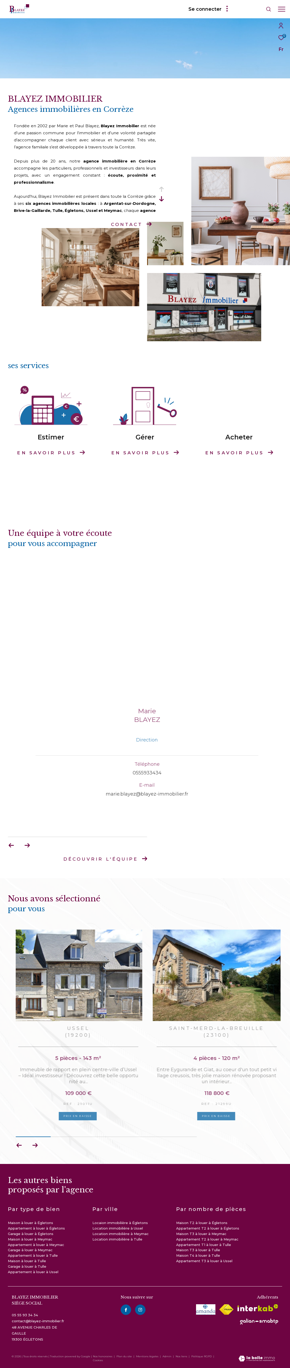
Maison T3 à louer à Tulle (198, 1250)
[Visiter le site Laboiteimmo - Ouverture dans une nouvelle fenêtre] (256, 1359)
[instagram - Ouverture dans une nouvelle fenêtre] (140, 1310)
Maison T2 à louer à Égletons (201, 1223)
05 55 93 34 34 (25, 1315)
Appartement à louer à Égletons (36, 1228)
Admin (167, 1356)
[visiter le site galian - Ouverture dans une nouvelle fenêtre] (259, 1321)
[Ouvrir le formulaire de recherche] (253, 9)
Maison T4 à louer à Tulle (198, 1255)
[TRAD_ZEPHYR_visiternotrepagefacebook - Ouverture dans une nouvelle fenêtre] (126, 1310)
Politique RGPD (201, 1356)
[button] (34, 1145)
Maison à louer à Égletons (30, 1223)
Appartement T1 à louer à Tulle (203, 1245)
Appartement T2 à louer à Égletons (207, 1228)
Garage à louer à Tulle (27, 1266)
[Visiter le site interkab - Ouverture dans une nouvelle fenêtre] (257, 1307)
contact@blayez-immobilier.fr (38, 1321)
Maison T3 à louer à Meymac (201, 1234)
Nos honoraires (102, 1356)
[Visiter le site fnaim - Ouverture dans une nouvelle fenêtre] (226, 1309)
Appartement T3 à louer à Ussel (204, 1261)
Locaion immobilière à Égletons (120, 1223)
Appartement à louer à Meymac (36, 1245)
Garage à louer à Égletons (30, 1234)
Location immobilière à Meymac (120, 1234)
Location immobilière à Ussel (117, 1228)
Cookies (98, 1360)
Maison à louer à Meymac (30, 1239)
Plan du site (124, 1356)
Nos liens (182, 1356)
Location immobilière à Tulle (117, 1239)
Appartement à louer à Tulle (33, 1255)
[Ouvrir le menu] (281, 9)
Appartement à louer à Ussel (33, 1272)
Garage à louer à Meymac (30, 1250)
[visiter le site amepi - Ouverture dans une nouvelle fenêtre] (205, 1309)
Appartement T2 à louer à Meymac (207, 1239)
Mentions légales (147, 1356)
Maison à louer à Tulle (27, 1261)
